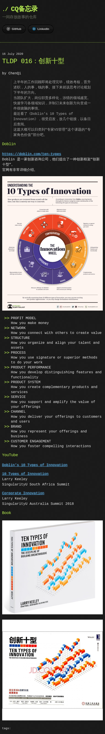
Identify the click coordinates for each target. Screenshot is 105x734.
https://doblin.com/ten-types (31, 154)
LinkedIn (40, 29)
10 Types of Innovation (25, 473)
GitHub (14, 29)
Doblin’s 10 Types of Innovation (35, 464)
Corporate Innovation (23, 493)
